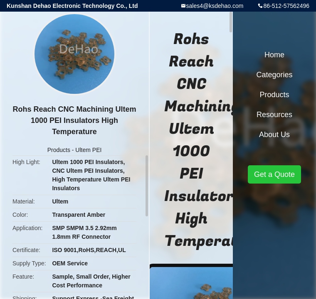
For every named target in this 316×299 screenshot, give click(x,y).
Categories (274, 75)
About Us (274, 134)
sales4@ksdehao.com (215, 5)
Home (274, 55)
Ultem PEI (88, 150)
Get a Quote (274, 174)
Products (58, 150)
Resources (274, 114)
